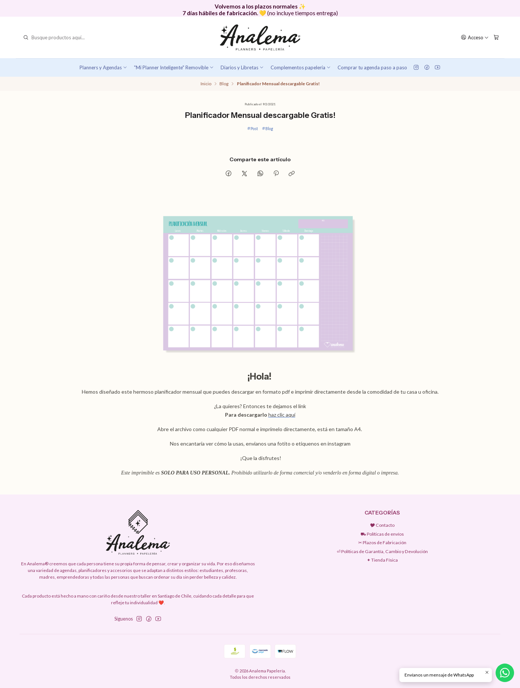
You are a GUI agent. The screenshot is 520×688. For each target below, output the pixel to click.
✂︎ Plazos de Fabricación (382, 542)
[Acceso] (475, 37)
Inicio (206, 84)
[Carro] (496, 37)
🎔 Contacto (382, 525)
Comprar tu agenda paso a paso (372, 67)
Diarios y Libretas (242, 67)
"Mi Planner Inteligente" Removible (174, 67)
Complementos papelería (301, 67)
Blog (223, 84)
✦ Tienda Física (382, 560)
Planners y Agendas (103, 67)
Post (252, 128)
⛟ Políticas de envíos (382, 534)
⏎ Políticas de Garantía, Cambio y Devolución (382, 551)
